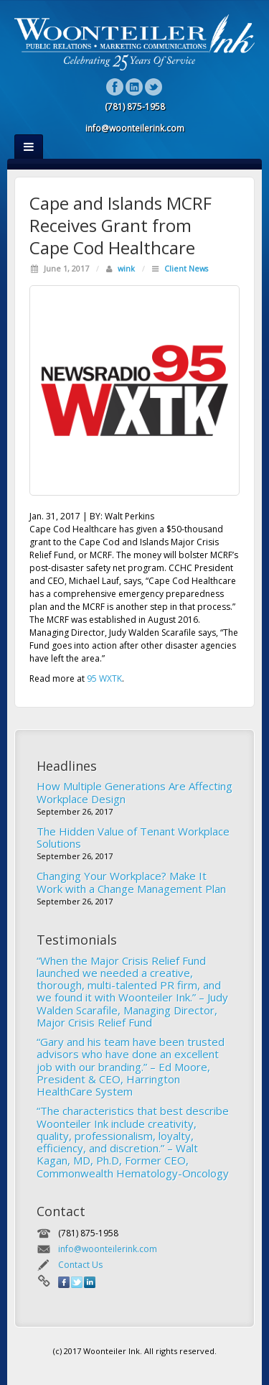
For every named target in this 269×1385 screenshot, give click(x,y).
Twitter (154, 87)
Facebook (115, 87)
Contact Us (80, 1265)
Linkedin (134, 87)
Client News (186, 268)
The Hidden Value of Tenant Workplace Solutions (133, 837)
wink (126, 268)
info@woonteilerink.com (107, 1249)
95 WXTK (104, 678)
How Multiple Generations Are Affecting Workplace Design (134, 792)
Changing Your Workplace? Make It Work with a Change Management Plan (131, 881)
